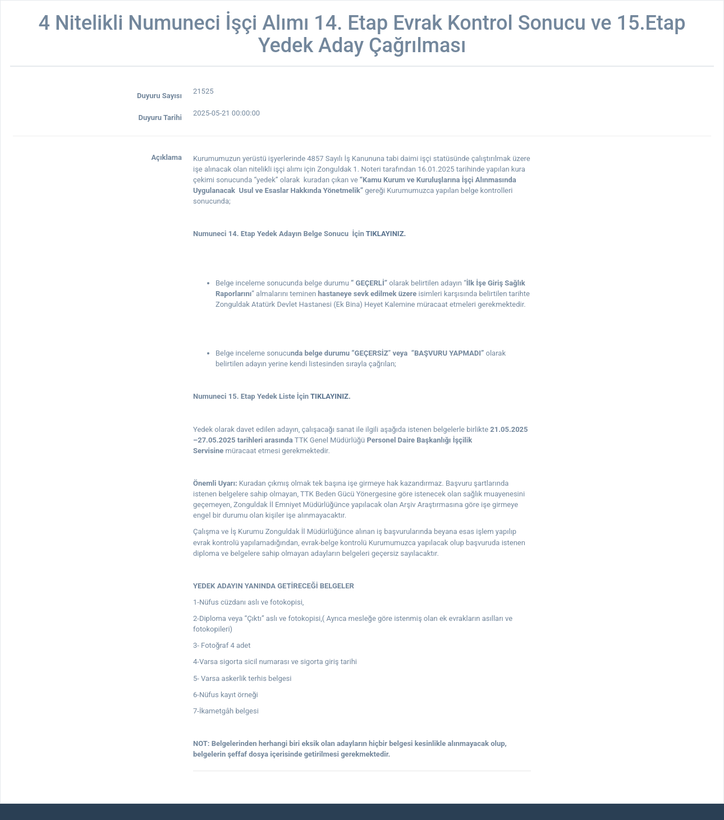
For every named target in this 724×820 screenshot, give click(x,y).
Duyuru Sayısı (159, 95)
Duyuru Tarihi (160, 117)
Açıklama (166, 157)
